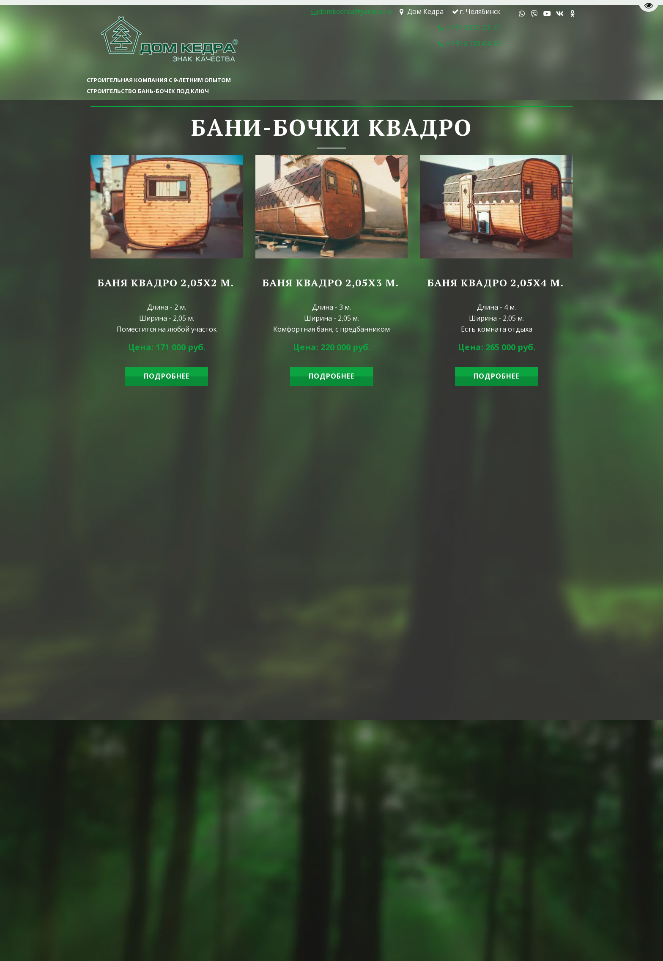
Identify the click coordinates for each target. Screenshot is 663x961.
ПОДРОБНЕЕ (166, 376)
